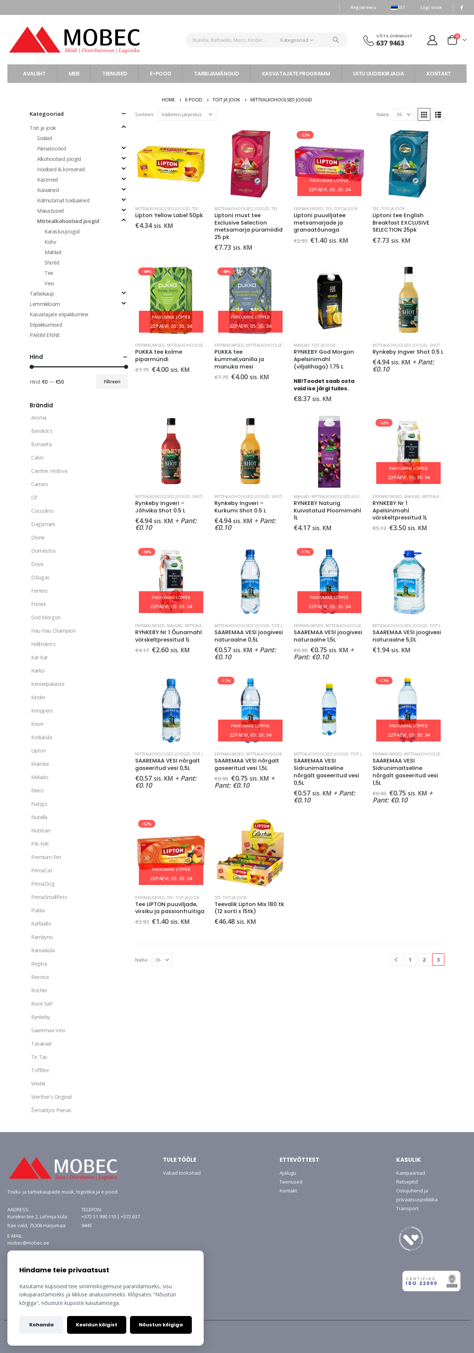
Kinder (38, 697)
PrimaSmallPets (49, 897)
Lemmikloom (45, 303)
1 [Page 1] (410, 959)
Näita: (383, 114)
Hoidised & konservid (61, 169)
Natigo (39, 803)
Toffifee (40, 1070)
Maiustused (50, 210)
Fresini (38, 603)
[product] (171, 164)
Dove (37, 564)
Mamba (40, 763)
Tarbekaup (42, 293)
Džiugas (40, 577)
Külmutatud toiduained (63, 200)
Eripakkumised (308, 208)
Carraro (39, 484)
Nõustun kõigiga (161, 1324)
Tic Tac (39, 1056)
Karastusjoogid (61, 231)
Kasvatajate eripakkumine (59, 314)
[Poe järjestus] (187, 114)
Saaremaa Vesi (48, 1030)
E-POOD (160, 73)
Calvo (37, 457)
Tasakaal (41, 1043)
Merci (37, 790)
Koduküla (41, 737)
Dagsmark (43, 524)
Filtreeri (112, 381)
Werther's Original (51, 1096)
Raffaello (41, 923)
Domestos (43, 550)
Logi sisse (431, 7)
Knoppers (42, 710)
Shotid (437, 345)
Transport (407, 1208)
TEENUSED (114, 73)
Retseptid (407, 1181)
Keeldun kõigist (96, 1324)
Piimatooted (51, 148)
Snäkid (44, 138)
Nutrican (41, 830)
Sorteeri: (144, 114)
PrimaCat (42, 870)
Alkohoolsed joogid (59, 158)
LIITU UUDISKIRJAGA (378, 73)
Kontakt (288, 1190)
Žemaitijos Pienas (51, 1110)
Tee (195, 208)
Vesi (49, 283)
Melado (39, 777)
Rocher (39, 990)
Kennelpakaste (48, 683)
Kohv (50, 241)
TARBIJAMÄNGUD (216, 73)
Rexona (40, 976)
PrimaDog (43, 883)
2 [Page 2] (424, 959)
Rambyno (42, 936)
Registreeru (363, 7)
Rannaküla (42, 950)
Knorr (37, 723)
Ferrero (39, 590)
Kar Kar (39, 657)
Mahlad (301, 345)
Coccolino (42, 510)
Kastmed (47, 179)
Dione (38, 537)
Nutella (39, 817)
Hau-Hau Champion (53, 630)
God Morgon (46, 617)
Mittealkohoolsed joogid (162, 208)
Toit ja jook (346, 208)
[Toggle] (124, 127)
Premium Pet (46, 857)
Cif (34, 497)
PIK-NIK (40, 843)
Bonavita (41, 444)
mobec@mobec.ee (28, 1242)
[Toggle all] (124, 114)
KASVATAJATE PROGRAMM (296, 73)
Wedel (38, 1083)
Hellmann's (43, 643)
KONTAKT (439, 73)
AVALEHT (34, 73)
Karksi (37, 670)
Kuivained (48, 189)
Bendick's (41, 430)
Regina (39, 963)
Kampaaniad (410, 1172)
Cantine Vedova (49, 470)
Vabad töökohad (182, 1172)
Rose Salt (42, 1003)
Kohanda (41, 1324)
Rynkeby (40, 1016)
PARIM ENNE (45, 335)
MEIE (74, 73)
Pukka (38, 910)
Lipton (38, 750)
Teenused (291, 1181)
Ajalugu (288, 1172)
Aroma (39, 417)
